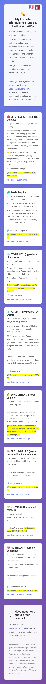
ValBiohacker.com (17, 89)
